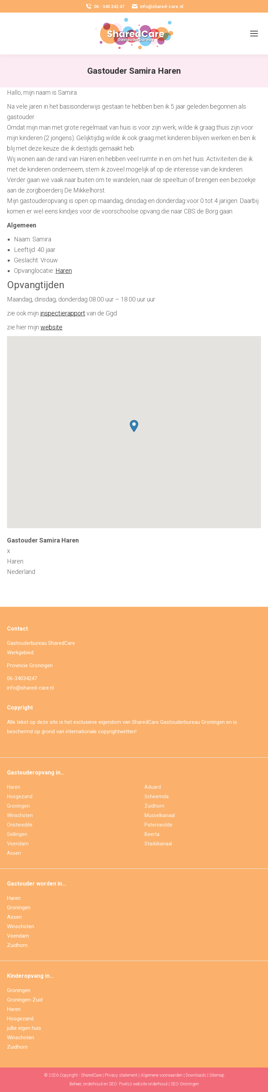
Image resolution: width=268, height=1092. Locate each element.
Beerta (151, 834)
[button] (134, 426)
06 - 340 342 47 (104, 6)
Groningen (18, 806)
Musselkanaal (159, 815)
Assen (14, 853)
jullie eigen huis (24, 1028)
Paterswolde (158, 825)
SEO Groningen (185, 1084)
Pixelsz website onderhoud (143, 1084)
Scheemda (156, 796)
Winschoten (20, 815)
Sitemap (216, 1075)
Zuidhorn (154, 806)
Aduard (152, 787)
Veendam (18, 843)
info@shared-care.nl (157, 6)
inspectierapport (62, 313)
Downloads (196, 1075)
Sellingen (17, 834)
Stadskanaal (158, 843)
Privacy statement (121, 1075)
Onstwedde (19, 825)
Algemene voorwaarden (162, 1075)
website (51, 327)
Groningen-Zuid (25, 1000)
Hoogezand (19, 796)
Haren (63, 270)
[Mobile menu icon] (254, 34)
